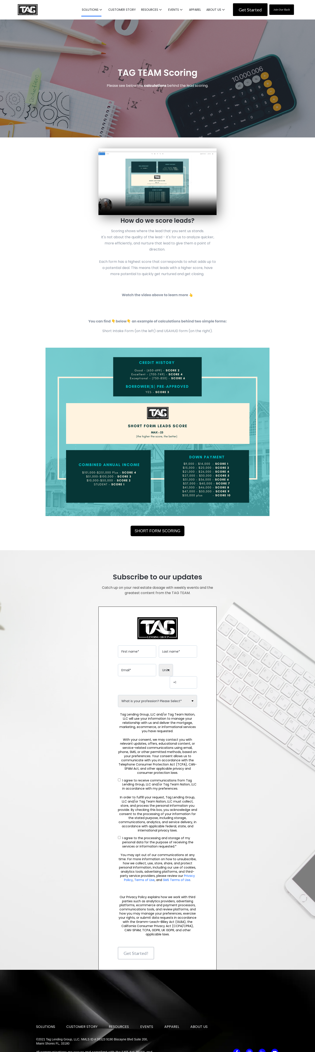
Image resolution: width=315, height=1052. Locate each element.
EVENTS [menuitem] (146, 1000)
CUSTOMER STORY (122, 9)
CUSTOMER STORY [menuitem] (82, 1000)
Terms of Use (144, 868)
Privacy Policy (120, 1030)
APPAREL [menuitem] (171, 1000)
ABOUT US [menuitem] (199, 1000)
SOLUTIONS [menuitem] (45, 1000)
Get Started (250, 9)
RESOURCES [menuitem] (119, 1000)
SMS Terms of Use (176, 868)
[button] (92, 9)
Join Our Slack (281, 9)
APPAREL (195, 9)
